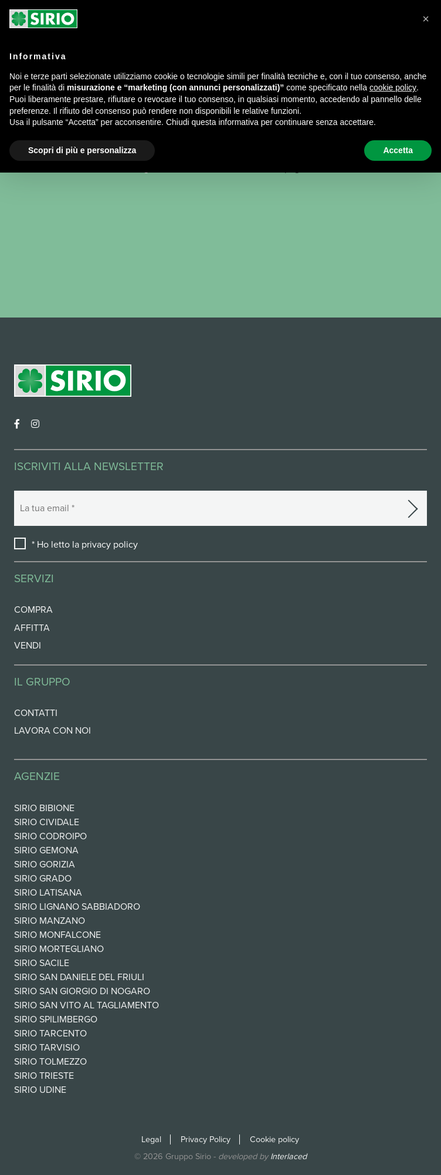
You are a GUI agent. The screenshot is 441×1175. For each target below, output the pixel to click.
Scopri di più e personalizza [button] (82, 150)
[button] (425, 18)
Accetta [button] (398, 150)
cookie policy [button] (392, 87)
